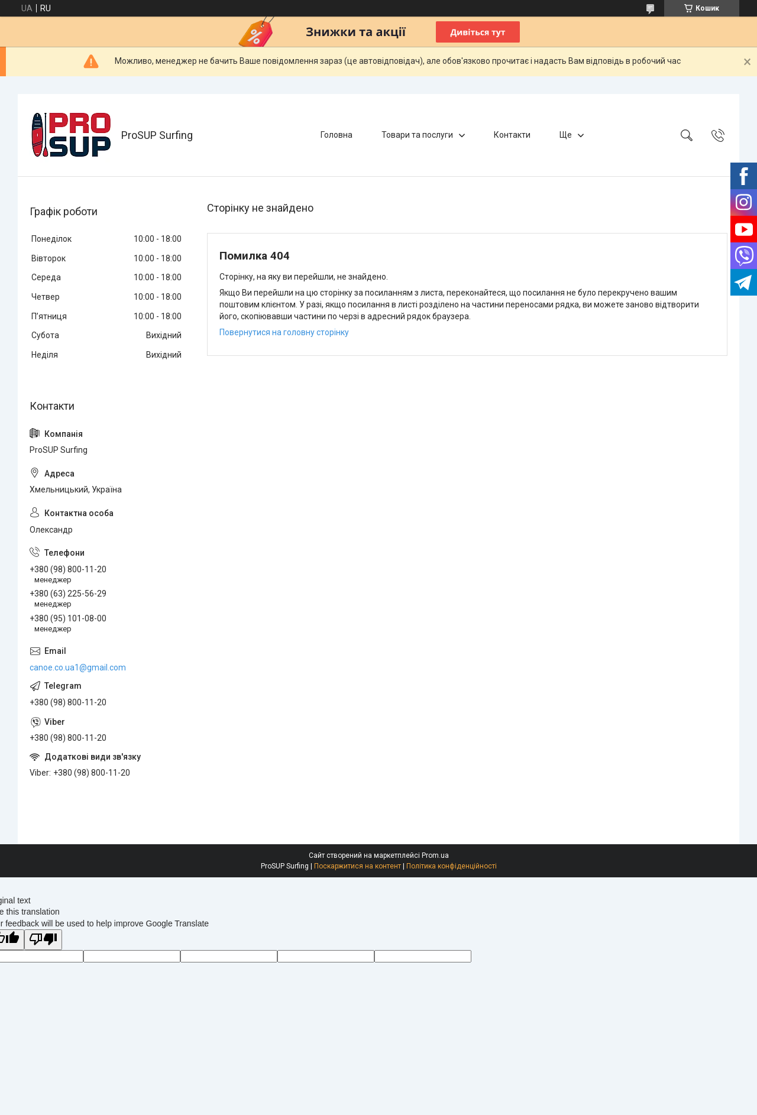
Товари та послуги (417, 135)
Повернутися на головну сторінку (284, 332)
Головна (336, 135)
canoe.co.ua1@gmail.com (78, 667)
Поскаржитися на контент (357, 866)
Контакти (512, 135)
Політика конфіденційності (451, 866)
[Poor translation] (43, 939)
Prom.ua (435, 855)
